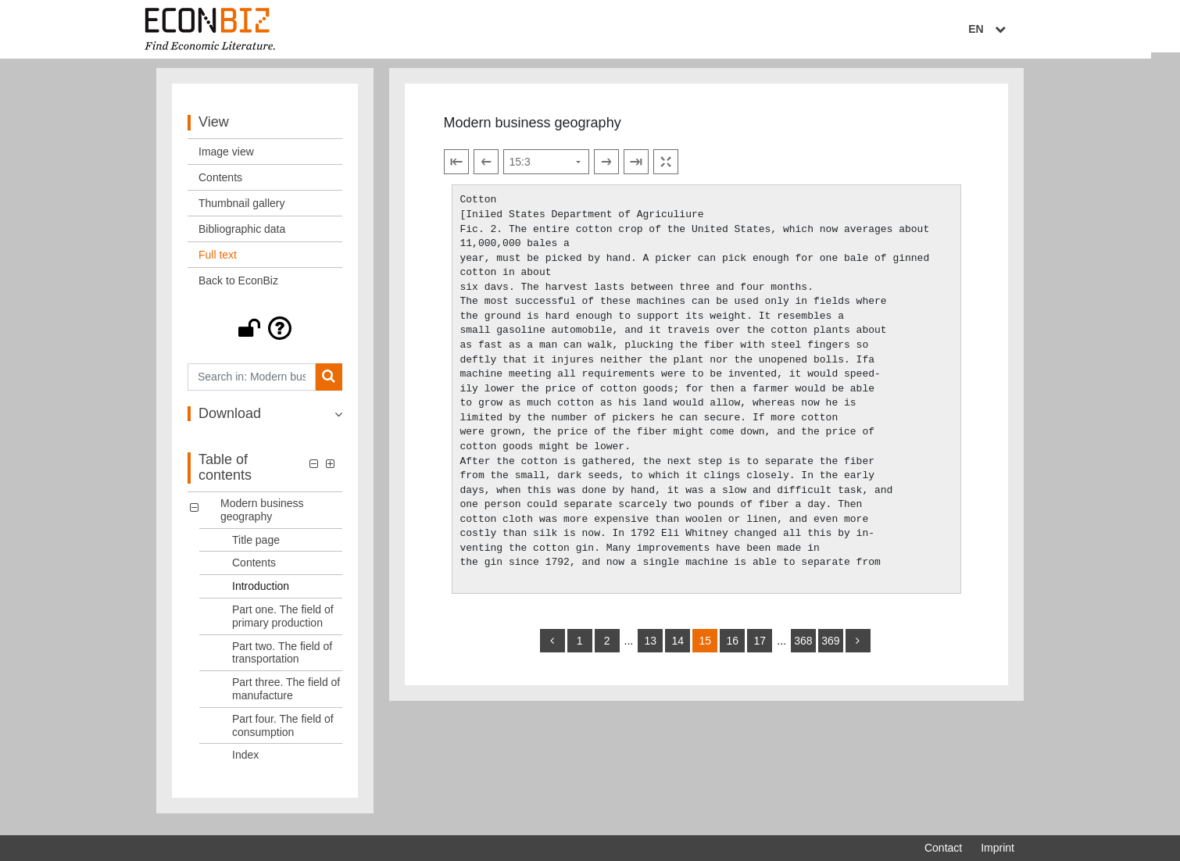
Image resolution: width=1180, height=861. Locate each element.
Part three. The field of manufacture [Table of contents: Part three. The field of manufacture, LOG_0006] (286, 695)
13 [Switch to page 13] (650, 647)
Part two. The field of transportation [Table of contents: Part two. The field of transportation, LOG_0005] (282, 659)
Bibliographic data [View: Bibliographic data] (241, 235)
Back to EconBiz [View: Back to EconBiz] (238, 286)
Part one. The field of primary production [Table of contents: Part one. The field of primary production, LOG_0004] (283, 622)
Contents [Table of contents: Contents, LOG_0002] (254, 569)
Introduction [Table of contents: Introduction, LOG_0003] (260, 592)
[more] (858, 647)
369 (830, 647)
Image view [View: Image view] (226, 158)
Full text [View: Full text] (217, 261)
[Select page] (546, 168)
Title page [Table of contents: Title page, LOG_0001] (256, 546)
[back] (552, 647)
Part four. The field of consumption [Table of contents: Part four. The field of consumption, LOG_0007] (283, 732)
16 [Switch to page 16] (732, 647)
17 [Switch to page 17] (759, 647)
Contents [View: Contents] (220, 183)
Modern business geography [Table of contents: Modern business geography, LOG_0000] (262, 516)
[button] (265, 334)
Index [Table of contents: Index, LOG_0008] (245, 762)
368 (803, 647)
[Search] (328, 383)
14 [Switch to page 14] (677, 647)
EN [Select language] (1003, 29)
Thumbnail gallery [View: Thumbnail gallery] (241, 209)
